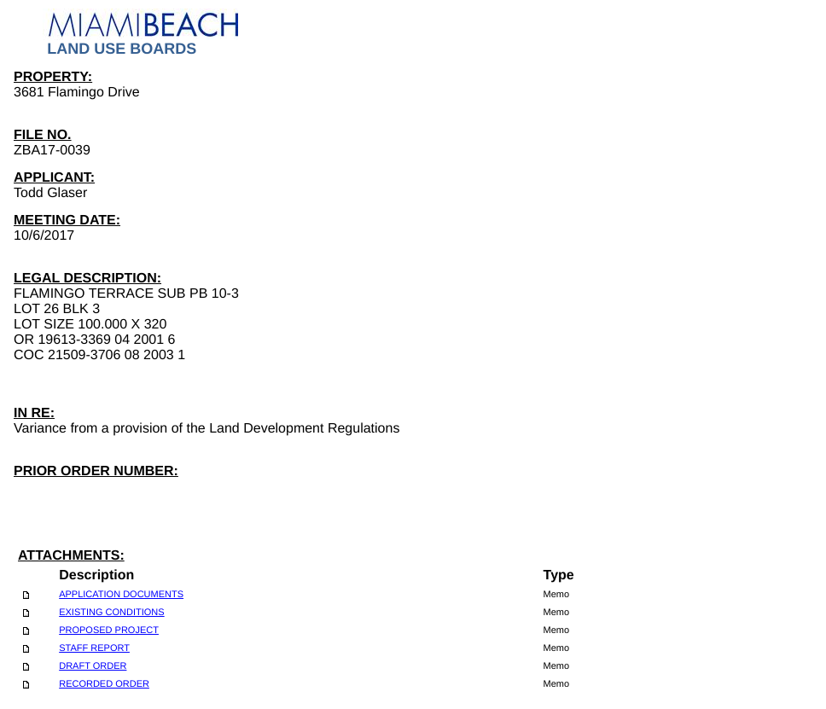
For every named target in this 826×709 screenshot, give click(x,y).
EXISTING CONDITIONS (111, 612)
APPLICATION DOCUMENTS (121, 595)
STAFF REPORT (94, 648)
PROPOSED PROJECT (109, 630)
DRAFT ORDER (92, 666)
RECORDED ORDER (104, 684)
